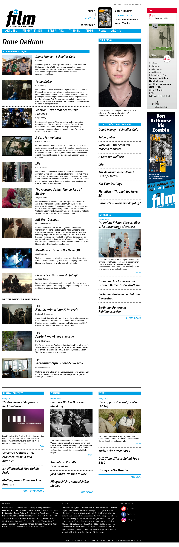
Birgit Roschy (40, 85)
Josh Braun (47, 510)
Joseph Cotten (20, 510)
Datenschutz (113, 540)
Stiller (110, 527)
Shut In (74, 513)
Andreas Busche (42, 279)
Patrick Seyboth (41, 167)
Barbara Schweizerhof (44, 314)
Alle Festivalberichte (33, 491)
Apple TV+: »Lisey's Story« (54, 336)
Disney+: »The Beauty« (114, 470)
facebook (130, 514)
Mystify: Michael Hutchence (72, 529)
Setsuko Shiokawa (27, 519)
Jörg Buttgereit (41, 197)
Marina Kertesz (43, 519)
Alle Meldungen (133, 318)
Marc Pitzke (7, 510)
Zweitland (111, 516)
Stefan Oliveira (34, 510)
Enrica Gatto (19, 513)
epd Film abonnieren (127, 19)
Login (125, 4)
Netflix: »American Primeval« (57, 309)
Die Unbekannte (76, 524)
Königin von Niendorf (88, 513)
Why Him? (66, 513)
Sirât (96, 524)
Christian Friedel (10, 519)
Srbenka (65, 524)
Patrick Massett (46, 513)
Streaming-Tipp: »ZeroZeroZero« (59, 363)
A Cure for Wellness (48, 137)
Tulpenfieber (43, 82)
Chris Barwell (32, 513)
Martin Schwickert (42, 141)
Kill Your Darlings (47, 219)
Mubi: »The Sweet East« (114, 451)
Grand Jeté (88, 524)
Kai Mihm (39, 60)
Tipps (89, 30)
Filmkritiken (32, 30)
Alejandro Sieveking (32, 521)
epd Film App (123, 23)
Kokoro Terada (38, 527)
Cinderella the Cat (101, 508)
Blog (102, 30)
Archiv (116, 30)
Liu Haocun (31, 516)
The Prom (65, 519)
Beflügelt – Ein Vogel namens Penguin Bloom (88, 519)
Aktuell (11, 30)
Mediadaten (93, 540)
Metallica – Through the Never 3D (57, 250)
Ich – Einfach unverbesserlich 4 (102, 521)
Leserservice (87, 25)
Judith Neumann (23, 527)
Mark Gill (41, 516)
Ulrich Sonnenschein (43, 223)
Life (37, 164)
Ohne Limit (66, 508)
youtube (130, 508)
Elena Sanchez (8, 508)
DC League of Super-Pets (96, 527)
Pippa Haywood (35, 524)
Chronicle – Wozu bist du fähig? (56, 275)
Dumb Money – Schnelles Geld (55, 57)
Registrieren (135, 4)
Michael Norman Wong (26, 508)
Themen (74, 30)
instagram (131, 520)
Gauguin (75, 508)
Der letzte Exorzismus (83, 532)
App (120, 4)
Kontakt (102, 540)
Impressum (125, 540)
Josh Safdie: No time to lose (68, 474)
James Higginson (9, 524)
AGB (132, 540)
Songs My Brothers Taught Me (96, 529)
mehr (138, 273)
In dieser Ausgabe (125, 16)
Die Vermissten (98, 532)
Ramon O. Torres (17, 516)
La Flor (102, 524)
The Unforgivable (82, 521)
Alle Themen (87, 492)
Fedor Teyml (52, 516)
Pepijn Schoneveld (45, 508)
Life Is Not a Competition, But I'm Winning (90, 516)
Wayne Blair (47, 521)
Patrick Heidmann (42, 341)
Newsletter (70, 540)
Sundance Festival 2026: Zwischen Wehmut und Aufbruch (18, 457)
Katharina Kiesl (50, 524)
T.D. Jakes (23, 524)
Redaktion (81, 540)
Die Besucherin (86, 508)
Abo (115, 4)
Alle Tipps (136, 477)
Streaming (56, 30)
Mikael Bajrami (16, 521)
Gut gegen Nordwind (106, 510)
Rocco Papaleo (8, 527)
